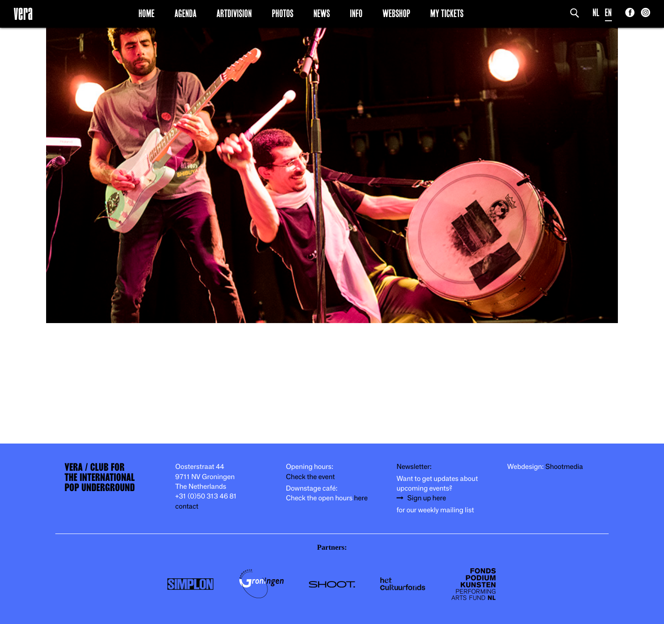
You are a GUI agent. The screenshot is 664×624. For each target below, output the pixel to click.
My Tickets (446, 13)
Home (146, 13)
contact (186, 506)
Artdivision (234, 13)
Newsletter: (414, 467)
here (361, 498)
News (322, 13)
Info (356, 13)
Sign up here (426, 498)
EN (608, 13)
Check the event (310, 477)
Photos (282, 13)
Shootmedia (564, 467)
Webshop (396, 13)
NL (596, 13)
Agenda (185, 13)
